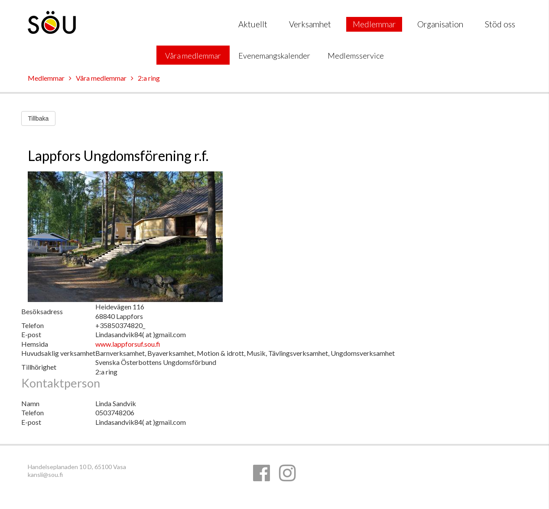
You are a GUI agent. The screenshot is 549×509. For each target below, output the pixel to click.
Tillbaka (38, 118)
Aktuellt (252, 24)
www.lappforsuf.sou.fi (127, 344)
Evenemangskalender (274, 55)
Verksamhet (310, 24)
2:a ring (149, 78)
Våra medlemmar (193, 55)
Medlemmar (374, 24)
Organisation (440, 24)
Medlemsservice (356, 55)
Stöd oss (500, 24)
